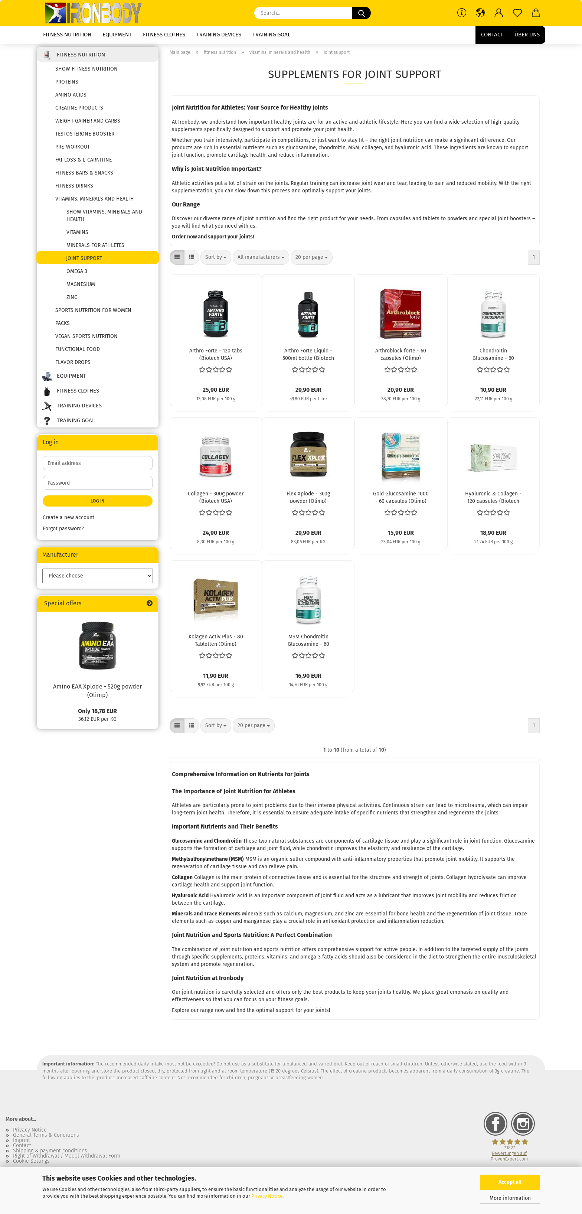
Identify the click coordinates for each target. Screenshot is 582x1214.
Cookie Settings (31, 1163)
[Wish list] (517, 13)
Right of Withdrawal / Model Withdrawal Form (66, 1158)
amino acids (70, 97)
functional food (77, 352)
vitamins (77, 235)
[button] (480, 13)
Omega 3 (76, 274)
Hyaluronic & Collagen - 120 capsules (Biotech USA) (493, 499)
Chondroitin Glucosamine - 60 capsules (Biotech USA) (493, 356)
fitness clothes (164, 34)
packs (62, 326)
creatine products (79, 110)
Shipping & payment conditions (50, 1153)
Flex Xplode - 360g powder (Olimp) (308, 499)
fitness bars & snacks (84, 175)
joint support (84, 261)
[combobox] (215, 260)
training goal (271, 34)
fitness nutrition (67, 34)
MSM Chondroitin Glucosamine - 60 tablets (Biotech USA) (308, 642)
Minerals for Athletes (95, 248)
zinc (71, 300)
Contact (492, 34)
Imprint (21, 1142)
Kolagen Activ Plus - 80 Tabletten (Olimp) (216, 642)
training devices (218, 34)
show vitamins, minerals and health (104, 218)
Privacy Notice (266, 1196)
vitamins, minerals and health (94, 201)
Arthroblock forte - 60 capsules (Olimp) (400, 356)
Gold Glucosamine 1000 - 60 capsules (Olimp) (401, 499)
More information (510, 1198)
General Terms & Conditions (46, 1137)
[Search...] (361, 13)
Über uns (527, 34)
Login (98, 503)
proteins (66, 84)
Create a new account (68, 520)
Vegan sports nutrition (86, 339)
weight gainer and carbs (87, 123)
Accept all (509, 1182)
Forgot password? (63, 531)
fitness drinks (74, 188)
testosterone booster (84, 136)
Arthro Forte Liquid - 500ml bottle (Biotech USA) (308, 356)
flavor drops (73, 365)
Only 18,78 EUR (97, 713)
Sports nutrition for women (93, 313)
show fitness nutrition (86, 71)
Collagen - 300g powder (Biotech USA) (215, 499)
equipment (117, 34)
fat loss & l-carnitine (83, 162)
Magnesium (80, 287)
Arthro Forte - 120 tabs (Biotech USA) (215, 356)
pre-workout (72, 149)
